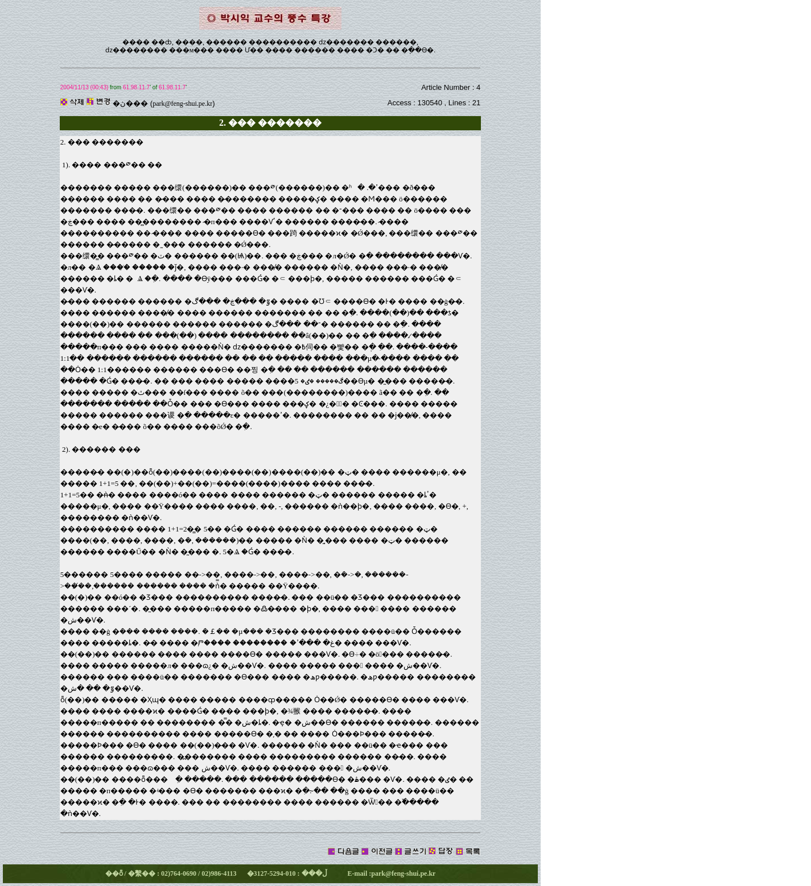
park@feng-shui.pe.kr (182, 104)
